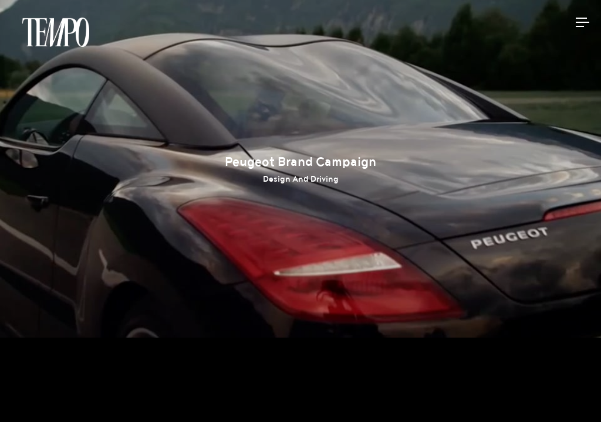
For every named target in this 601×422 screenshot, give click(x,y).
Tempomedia (56, 32)
